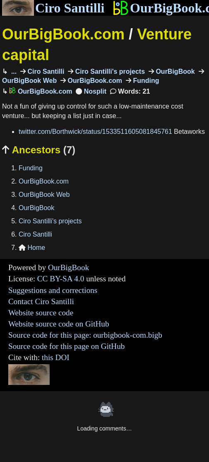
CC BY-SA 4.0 (60, 278)
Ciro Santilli (53, 8)
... (13, 71)
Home (32, 247)
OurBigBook (174, 71)
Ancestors (38, 149)
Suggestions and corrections (52, 290)
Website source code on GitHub (58, 323)
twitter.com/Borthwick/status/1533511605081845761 (95, 131)
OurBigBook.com (63, 34)
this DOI (56, 357)
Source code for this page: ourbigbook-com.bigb (85, 335)
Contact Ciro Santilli (41, 301)
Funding (145, 80)
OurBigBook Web (44, 194)
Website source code (40, 312)
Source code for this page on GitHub (66, 346)
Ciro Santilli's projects (109, 71)
